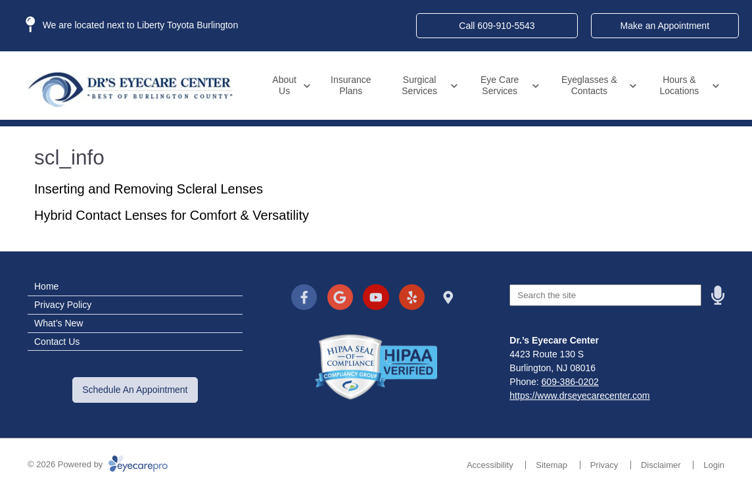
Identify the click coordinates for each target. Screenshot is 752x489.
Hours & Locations (679, 85)
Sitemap (551, 465)
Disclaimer (661, 465)
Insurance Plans (351, 85)
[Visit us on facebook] (304, 297)
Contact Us (57, 341)
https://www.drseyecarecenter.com (579, 395)
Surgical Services (419, 85)
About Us (284, 85)
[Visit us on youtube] (375, 297)
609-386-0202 (570, 381)
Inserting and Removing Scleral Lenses (148, 189)
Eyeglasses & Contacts (589, 85)
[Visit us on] (448, 297)
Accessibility (490, 465)
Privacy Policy (62, 304)
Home (46, 286)
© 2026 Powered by (98, 464)
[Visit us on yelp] (412, 297)
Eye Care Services (500, 85)
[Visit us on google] (340, 297)
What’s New (58, 323)
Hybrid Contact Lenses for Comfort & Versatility (171, 215)
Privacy (604, 465)
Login (713, 465)
